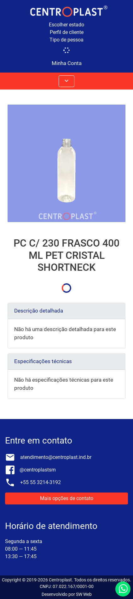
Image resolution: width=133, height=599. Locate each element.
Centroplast (60, 579)
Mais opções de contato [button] (66, 498)
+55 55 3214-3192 (40, 482)
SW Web (84, 594)
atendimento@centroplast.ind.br (55, 457)
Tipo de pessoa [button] (66, 40)
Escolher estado (66, 25)
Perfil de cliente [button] (67, 32)
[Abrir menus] (66, 81)
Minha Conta (67, 63)
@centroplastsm (38, 470)
